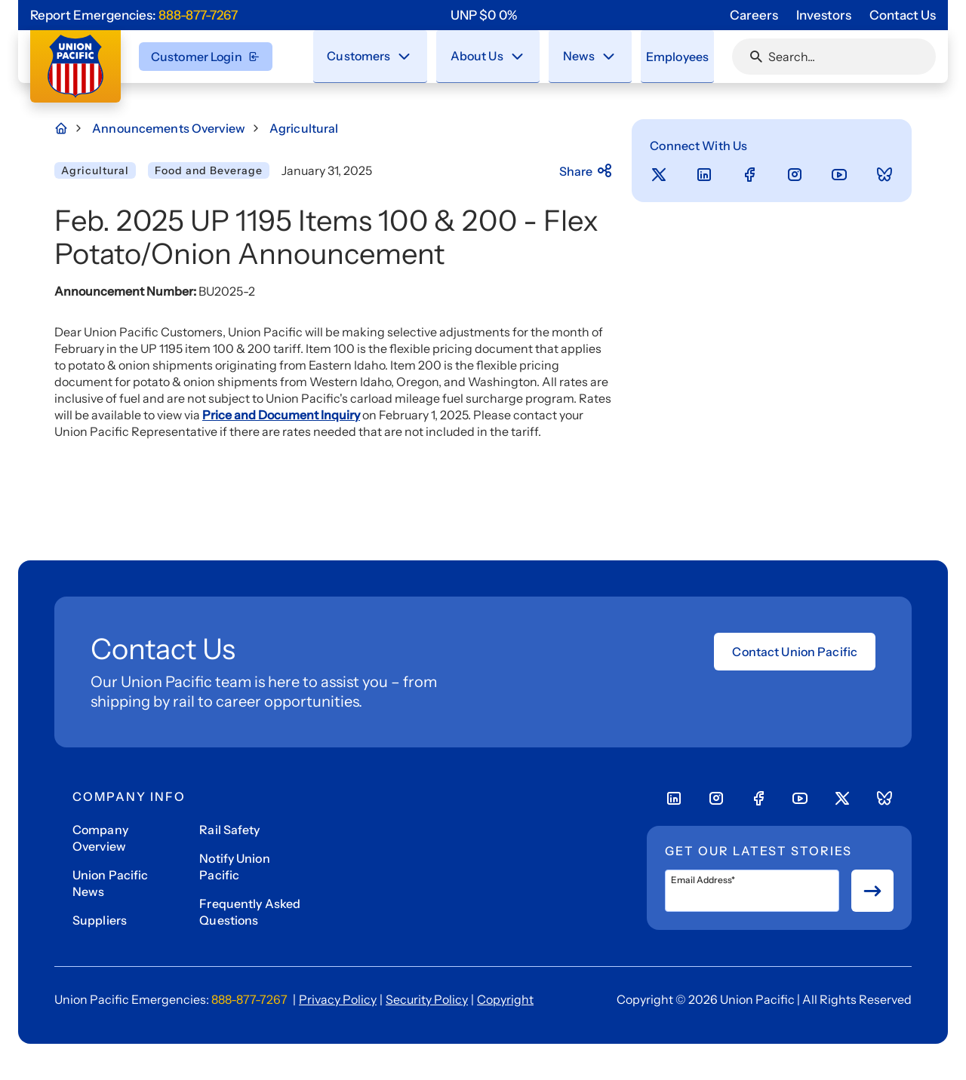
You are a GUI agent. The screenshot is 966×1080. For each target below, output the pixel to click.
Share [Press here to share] (586, 171)
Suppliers (99, 920)
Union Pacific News (110, 883)
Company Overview (100, 838)
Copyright (505, 999)
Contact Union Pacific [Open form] (794, 651)
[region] (484, 15)
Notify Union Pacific (234, 866)
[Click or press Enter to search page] (756, 57)
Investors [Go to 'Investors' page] (823, 15)
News (567, 55)
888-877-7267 (198, 15)
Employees (667, 55)
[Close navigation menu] (405, 56)
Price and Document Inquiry (281, 414)
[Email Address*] (752, 891)
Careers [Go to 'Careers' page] (754, 15)
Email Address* (703, 880)
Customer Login (205, 56)
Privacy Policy (338, 999)
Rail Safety (229, 829)
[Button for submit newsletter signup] (872, 891)
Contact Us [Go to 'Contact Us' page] (902, 15)
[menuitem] (371, 56)
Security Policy (427, 999)
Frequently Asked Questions (249, 912)
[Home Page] (69, 128)
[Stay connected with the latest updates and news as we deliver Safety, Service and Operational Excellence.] (596, 56)
